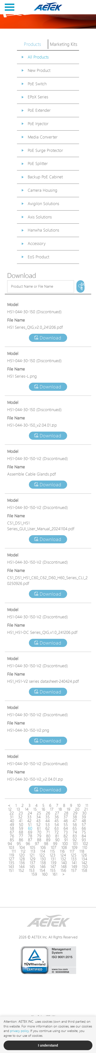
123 (52, 855)
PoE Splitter (38, 163)
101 (75, 844)
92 (75, 840)
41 (20, 821)
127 (11, 859)
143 (11, 866)
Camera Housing (42, 190)
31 (11, 817)
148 (64, 866)
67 (12, 832)
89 (48, 840)
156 (63, 870)
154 (42, 870)
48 (84, 821)
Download (47, 338)
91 (66, 840)
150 (85, 866)
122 (42, 855)
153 (32, 870)
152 (21, 870)
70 (39, 832)
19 (68, 809)
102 (85, 844)
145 (32, 866)
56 (75, 824)
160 (45, 874)
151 (11, 870)
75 (84, 832)
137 (32, 863)
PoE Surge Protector (45, 150)
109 (74, 847)
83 (75, 836)
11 (86, 805)
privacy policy (19, 1031)
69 (30, 832)
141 (74, 863)
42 (29, 821)
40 (12, 821)
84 (84, 836)
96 (28, 844)
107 (53, 847)
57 (84, 824)
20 (77, 809)
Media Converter (43, 136)
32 (20, 817)
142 (84, 863)
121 (31, 855)
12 (10, 809)
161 (54, 874)
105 (32, 847)
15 (35, 809)
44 (47, 821)
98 (46, 844)
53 (47, 824)
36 (56, 817)
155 (53, 870)
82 (66, 836)
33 (29, 817)
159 (34, 874)
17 (51, 809)
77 (21, 836)
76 (12, 836)
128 (22, 859)
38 (75, 817)
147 (53, 866)
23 (21, 813)
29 (75, 813)
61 (39, 828)
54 (56, 824)
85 (12, 840)
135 (11, 863)
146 (43, 866)
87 (30, 840)
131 (53, 859)
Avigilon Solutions (43, 203)
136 (22, 863)
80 (48, 836)
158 (84, 870)
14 (26, 809)
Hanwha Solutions (43, 230)
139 (53, 863)
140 (64, 863)
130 (43, 859)
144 (22, 866)
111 (13, 851)
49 (12, 824)
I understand (48, 1045)
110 (84, 847)
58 (12, 828)
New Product (39, 70)
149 (74, 866)
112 (23, 851)
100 (65, 844)
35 (47, 817)
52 (38, 824)
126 (84, 855)
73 (66, 832)
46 (66, 821)
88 (39, 840)
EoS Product (38, 256)
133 (74, 859)
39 (84, 817)
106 (43, 847)
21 (86, 809)
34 (38, 817)
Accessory (37, 243)
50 (21, 824)
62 (47, 828)
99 (55, 844)
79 (39, 836)
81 (57, 836)
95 (19, 844)
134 (84, 859)
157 (74, 870)
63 (56, 828)
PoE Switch (37, 83)
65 (75, 828)
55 (66, 824)
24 (30, 813)
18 (60, 809)
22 (12, 813)
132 (63, 859)
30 (84, 813)
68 (21, 832)
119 (11, 855)
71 (48, 832)
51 (30, 824)
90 (57, 840)
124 (63, 855)
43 (38, 821)
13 (18, 809)
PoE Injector (38, 123)
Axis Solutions (40, 216)
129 (32, 859)
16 (43, 809)
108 (64, 847)
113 (32, 851)
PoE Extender (39, 110)
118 (81, 851)
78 (30, 836)
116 (62, 851)
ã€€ (82, 286)
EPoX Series (38, 96)
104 (22, 847)
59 (21, 828)
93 (84, 840)
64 (66, 828)
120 (22, 855)
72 (56, 832)
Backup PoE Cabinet (45, 176)
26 (48, 813)
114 (42, 851)
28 (66, 813)
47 (75, 821)
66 (84, 828)
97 (37, 844)
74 (75, 832)
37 (66, 817)
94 (10, 844)
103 (11, 847)
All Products (38, 56)
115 (52, 851)
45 (56, 821)
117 (72, 851)
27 (57, 813)
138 (43, 863)
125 (73, 855)
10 (78, 805)
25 (39, 813)
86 (21, 840)
